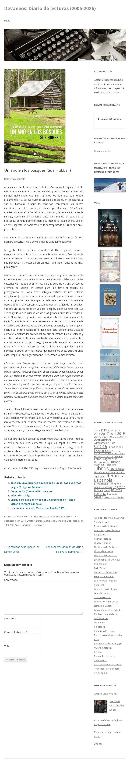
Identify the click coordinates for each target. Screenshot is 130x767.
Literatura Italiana (103, 487)
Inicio (7, 20)
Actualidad (102, 440)
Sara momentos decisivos (108, 664)
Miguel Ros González (55, 520)
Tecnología (112, 494)
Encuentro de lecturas (105, 572)
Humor (115, 462)
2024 (123, 437)
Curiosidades (115, 447)
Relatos (116, 490)
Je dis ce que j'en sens (106, 580)
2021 (105, 437)
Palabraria (99, 626)
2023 (118, 436)
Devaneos (102, 450)
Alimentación (101, 443)
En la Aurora (100, 568)
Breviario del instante (105, 526)
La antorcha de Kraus (105, 589)
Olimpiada (99, 622)
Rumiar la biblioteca (104, 656)
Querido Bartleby (103, 647)
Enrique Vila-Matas (104, 576)
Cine (112, 443)
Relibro (98, 651)
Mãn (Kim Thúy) (20, 495)
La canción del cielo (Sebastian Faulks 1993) (37, 508)
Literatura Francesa (107, 484)
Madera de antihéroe (105, 614)
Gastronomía (101, 462)
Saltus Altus (100, 660)
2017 (105, 433)
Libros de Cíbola (102, 605)
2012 (97, 430)
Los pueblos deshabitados (108, 610)
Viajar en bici (101, 672)
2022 (111, 436)
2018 (113, 434)
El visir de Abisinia (103, 551)
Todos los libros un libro (107, 668)
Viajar (98, 497)
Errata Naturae (47, 516)
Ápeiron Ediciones (114, 497)
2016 (35, 516)
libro (114, 465)
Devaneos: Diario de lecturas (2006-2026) (50, 8)
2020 (97, 437)
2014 (110, 430)
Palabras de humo (104, 630)
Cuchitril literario (102, 538)
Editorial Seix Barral (103, 456)
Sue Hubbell (62, 516)
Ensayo (118, 456)
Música (98, 490)
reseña (100, 493)
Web (6, 645)
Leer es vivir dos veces (106, 601)
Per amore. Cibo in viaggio (108, 643)
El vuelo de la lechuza (105, 555)
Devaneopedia (102, 151)
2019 (121, 433)
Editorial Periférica (115, 453)
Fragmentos (109, 459)
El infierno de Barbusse (106, 547)
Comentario (11, 579)
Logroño (119, 487)
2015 (117, 430)
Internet (98, 464)
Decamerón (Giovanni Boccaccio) (31, 491)
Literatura (117, 469)
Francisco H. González (32, 524)
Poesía (107, 490)
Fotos (97, 459)
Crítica (100, 446)
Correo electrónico (15, 632)
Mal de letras (101, 618)
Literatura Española (109, 478)
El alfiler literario (102, 542)
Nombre (10, 618)
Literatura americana (104, 472)
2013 (103, 430)
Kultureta (99, 584)
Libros (101, 468)
